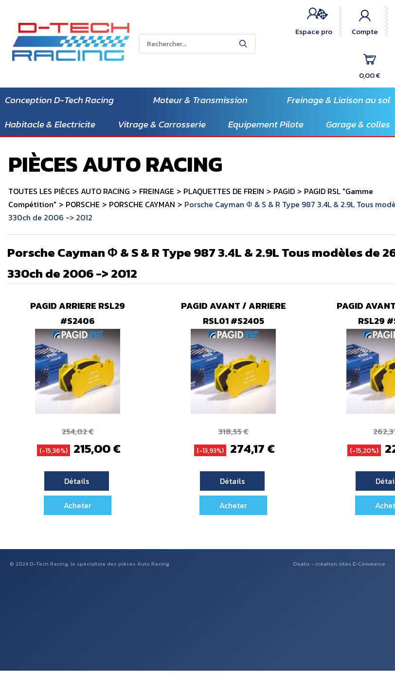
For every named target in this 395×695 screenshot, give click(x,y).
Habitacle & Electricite (50, 124)
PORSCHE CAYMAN (142, 204)
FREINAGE (156, 191)
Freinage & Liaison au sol (338, 100)
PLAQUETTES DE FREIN (223, 191)
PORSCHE (83, 204)
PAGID (284, 191)
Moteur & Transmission (200, 100)
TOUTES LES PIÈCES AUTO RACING (69, 191)
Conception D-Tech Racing (59, 100)
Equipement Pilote (266, 124)
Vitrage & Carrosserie (162, 124)
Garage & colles (358, 124)
